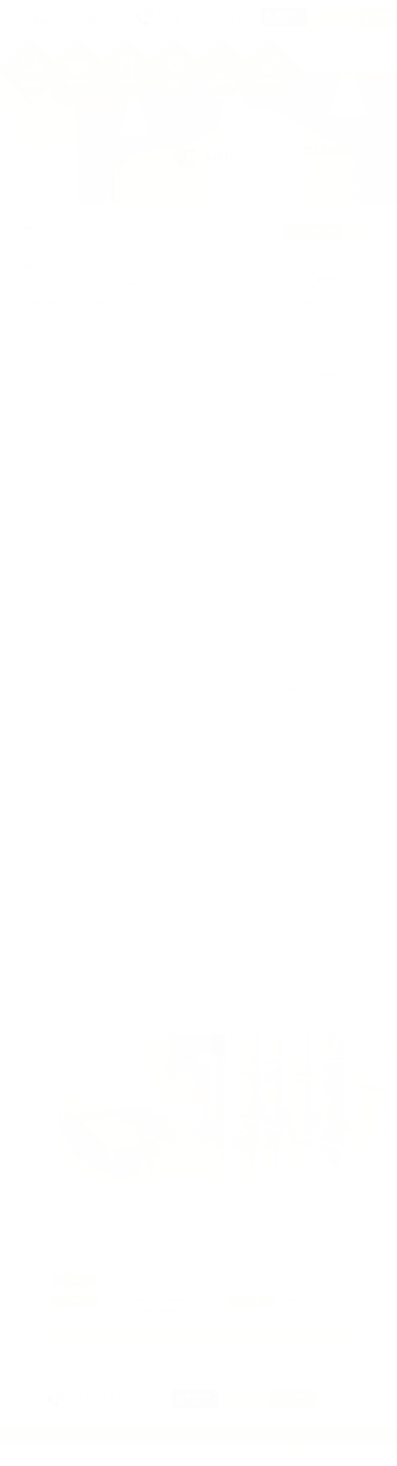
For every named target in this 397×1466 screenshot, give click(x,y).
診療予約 (284, 17)
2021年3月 (293, 733)
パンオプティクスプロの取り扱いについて (327, 294)
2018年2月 (293, 942)
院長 (169, 336)
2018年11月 (295, 907)
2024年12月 (295, 524)
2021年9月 (293, 707)
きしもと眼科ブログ (303, 387)
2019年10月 (295, 828)
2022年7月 (293, 646)
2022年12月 (295, 611)
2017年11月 (295, 959)
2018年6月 (293, 924)
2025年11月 (295, 463)
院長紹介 (123, 40)
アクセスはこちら (293, 1398)
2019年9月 (293, 837)
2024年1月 (293, 559)
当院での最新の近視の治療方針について (325, 311)
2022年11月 (295, 620)
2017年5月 (293, 994)
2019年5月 (293, 863)
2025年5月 (293, 507)
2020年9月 (293, 759)
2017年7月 (293, 976)
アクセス (335, 1455)
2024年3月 (293, 550)
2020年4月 (293, 794)
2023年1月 (293, 602)
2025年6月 (293, 498)
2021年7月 (293, 715)
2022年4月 (293, 663)
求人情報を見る (333, 17)
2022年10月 (295, 629)
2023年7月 (293, 568)
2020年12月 (295, 741)
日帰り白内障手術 (319, 40)
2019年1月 (293, 889)
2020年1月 (293, 802)
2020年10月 (295, 750)
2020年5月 (293, 785)
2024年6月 (293, 541)
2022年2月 (293, 681)
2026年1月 (293, 446)
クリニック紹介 (65, 40)
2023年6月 (293, 576)
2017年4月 (293, 1002)
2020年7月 (293, 776)
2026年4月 (293, 437)
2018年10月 (295, 916)
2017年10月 (295, 968)
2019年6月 (293, 855)
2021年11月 (295, 689)
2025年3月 (293, 515)
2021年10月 (295, 698)
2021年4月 (293, 724)
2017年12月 (295, 950)
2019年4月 (293, 872)
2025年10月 (295, 472)
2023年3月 (293, 594)
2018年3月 (293, 933)
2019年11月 (295, 820)
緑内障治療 (252, 40)
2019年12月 (295, 811)
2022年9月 (293, 637)
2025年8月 (293, 489)
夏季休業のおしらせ (69, 266)
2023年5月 (293, 585)
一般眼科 (186, 40)
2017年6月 (293, 985)
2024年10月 (295, 533)
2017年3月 (293, 1011)
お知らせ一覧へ (328, 231)
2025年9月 (293, 481)
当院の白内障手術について (310, 302)
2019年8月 (293, 846)
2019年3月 (293, 881)
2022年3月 (293, 672)
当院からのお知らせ (97, 336)
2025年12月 (295, 454)
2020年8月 (293, 767)
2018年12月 (295, 898)
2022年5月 (293, 655)
